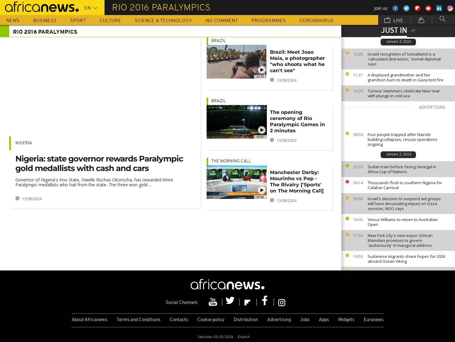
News (13, 20)
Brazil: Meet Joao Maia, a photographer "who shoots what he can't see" (297, 61)
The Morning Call (231, 161)
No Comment (222, 20)
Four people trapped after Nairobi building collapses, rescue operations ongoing (402, 139)
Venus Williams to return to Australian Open (403, 222)
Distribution (246, 320)
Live (393, 20)
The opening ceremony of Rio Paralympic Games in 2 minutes (297, 121)
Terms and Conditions (138, 320)
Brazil (218, 41)
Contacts (179, 320)
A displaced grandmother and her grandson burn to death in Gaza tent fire (405, 77)
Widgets (346, 320)
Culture (110, 20)
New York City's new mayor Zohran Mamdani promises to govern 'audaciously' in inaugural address (400, 240)
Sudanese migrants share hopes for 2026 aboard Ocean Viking (406, 259)
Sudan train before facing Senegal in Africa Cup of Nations (402, 169)
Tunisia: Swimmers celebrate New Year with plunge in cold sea (404, 93)
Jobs (305, 320)
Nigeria (23, 143)
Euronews (374, 320)
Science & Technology (163, 20)
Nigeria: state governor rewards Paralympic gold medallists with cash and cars (99, 163)
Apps (324, 320)
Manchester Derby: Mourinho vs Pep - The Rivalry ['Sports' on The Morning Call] (297, 181)
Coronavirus (316, 20)
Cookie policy (210, 320)
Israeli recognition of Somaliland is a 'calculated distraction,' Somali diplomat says (404, 59)
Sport (78, 20)
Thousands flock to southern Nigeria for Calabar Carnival (405, 185)
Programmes (268, 20)
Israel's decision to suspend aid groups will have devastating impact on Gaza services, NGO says (404, 203)
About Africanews (89, 320)
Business (45, 20)
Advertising (279, 320)
